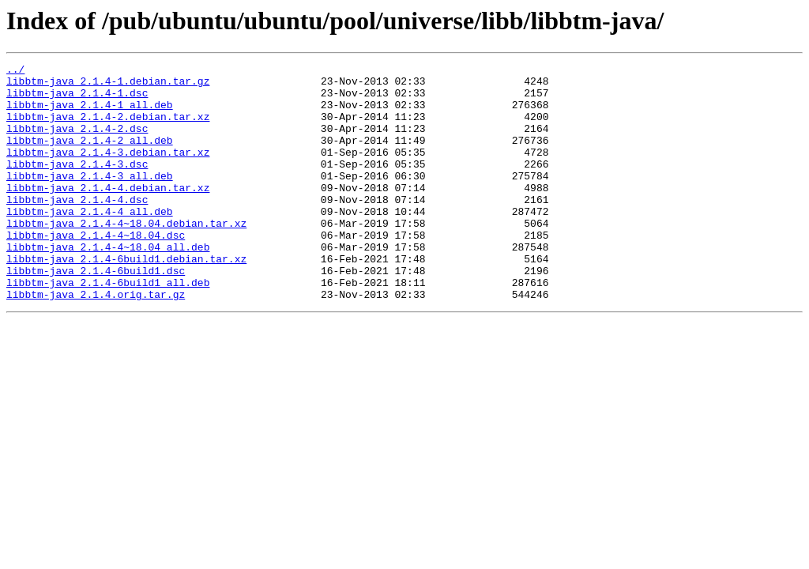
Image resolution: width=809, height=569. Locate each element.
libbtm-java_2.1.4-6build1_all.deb (107, 327)
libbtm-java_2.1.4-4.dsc (77, 227)
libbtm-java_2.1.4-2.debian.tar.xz (107, 128)
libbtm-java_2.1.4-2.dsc (77, 142)
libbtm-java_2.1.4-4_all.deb (89, 242)
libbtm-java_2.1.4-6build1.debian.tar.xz (126, 299)
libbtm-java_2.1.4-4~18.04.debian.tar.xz (126, 256)
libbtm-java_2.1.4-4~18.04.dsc (95, 270)
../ (15, 71)
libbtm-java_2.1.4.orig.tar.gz (95, 341)
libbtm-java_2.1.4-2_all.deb (89, 156)
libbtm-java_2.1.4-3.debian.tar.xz (107, 171)
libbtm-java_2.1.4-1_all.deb (89, 114)
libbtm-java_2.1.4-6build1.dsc (95, 313)
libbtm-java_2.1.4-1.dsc (77, 99)
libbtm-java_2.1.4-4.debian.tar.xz (107, 213)
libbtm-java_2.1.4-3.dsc (77, 185)
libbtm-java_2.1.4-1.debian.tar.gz (107, 85)
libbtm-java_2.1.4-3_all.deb (89, 199)
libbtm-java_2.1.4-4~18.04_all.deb (107, 284)
